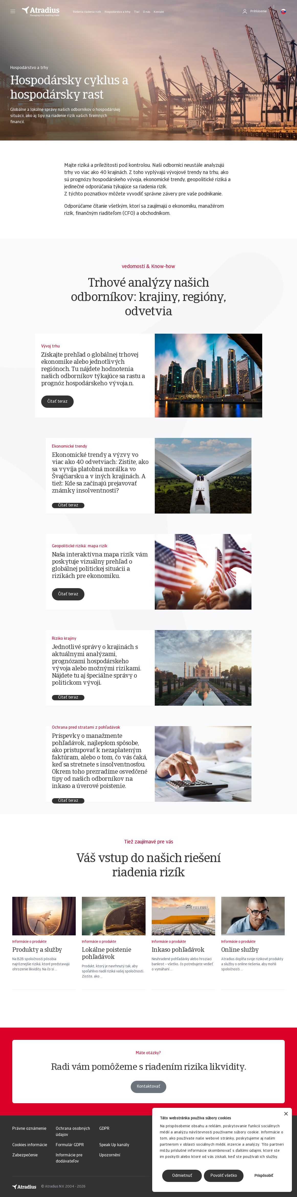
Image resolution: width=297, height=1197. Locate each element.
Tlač (136, 12)
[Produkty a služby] (44, 950)
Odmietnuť (182, 1176)
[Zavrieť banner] (286, 1114)
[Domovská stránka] (40, 11)
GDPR (104, 1129)
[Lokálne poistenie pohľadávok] (113, 950)
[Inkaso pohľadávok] (183, 950)
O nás (146, 12)
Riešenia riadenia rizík (87, 12)
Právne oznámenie (29, 1129)
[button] (12, 11)
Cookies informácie (29, 1145)
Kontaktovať (148, 1097)
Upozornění (109, 1155)
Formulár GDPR (70, 1145)
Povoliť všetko (224, 1176)
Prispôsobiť (263, 1176)
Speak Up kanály (114, 1145)
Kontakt (159, 12)
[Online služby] (253, 950)
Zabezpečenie (25, 1155)
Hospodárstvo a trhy (117, 12)
